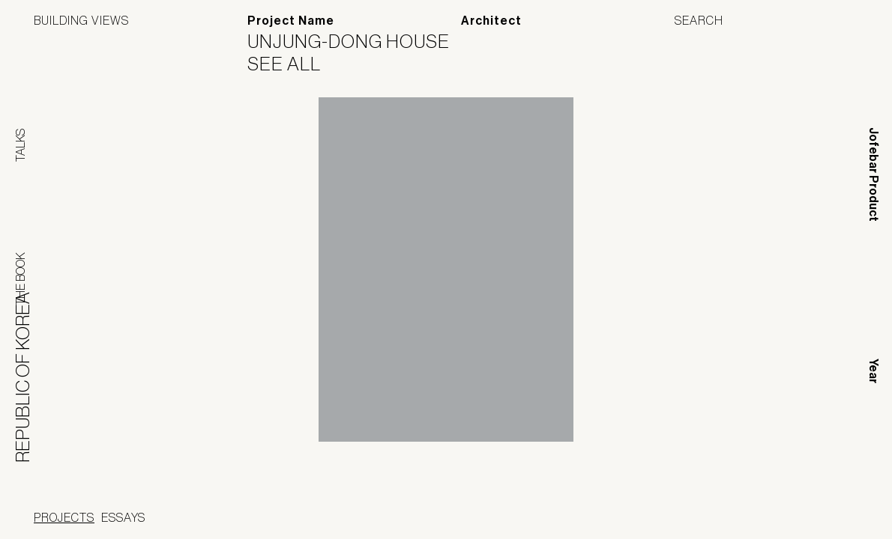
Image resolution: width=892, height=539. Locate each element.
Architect (491, 20)
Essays (123, 517)
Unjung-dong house (358, 41)
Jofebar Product (874, 174)
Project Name (290, 20)
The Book (20, 278)
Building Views (81, 20)
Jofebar (519, 514)
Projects (64, 517)
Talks (20, 145)
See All (293, 63)
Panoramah (423, 520)
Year (874, 371)
